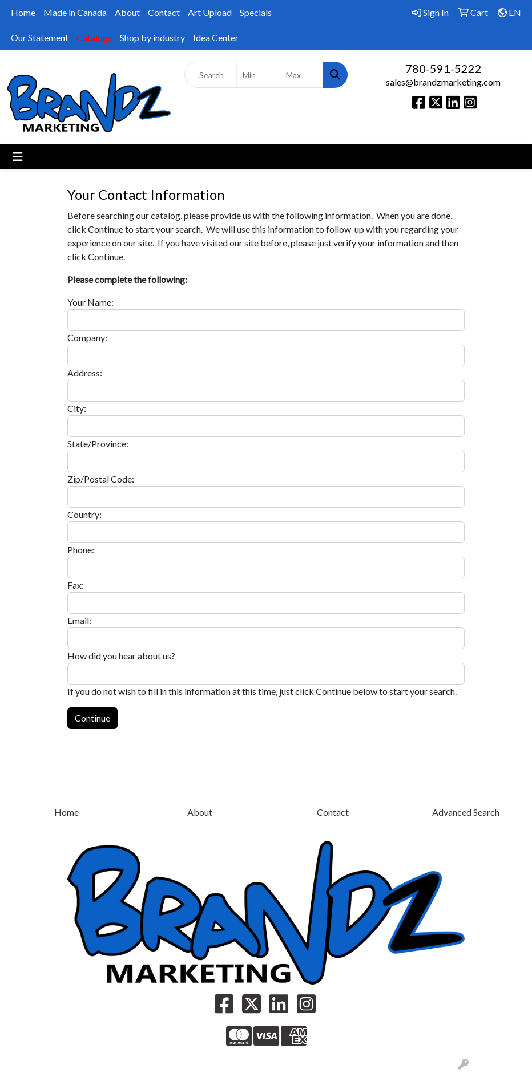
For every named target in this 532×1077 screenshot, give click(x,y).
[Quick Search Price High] (302, 75)
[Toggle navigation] (18, 156)
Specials (256, 12)
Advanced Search (465, 812)
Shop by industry (152, 37)
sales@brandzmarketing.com (443, 81)
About (127, 12)
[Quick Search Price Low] (258, 75)
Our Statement (39, 37)
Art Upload (210, 12)
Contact (164, 12)
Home (23, 12)
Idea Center (216, 37)
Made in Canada (75, 12)
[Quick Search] (210, 75)
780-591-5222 (443, 68)
